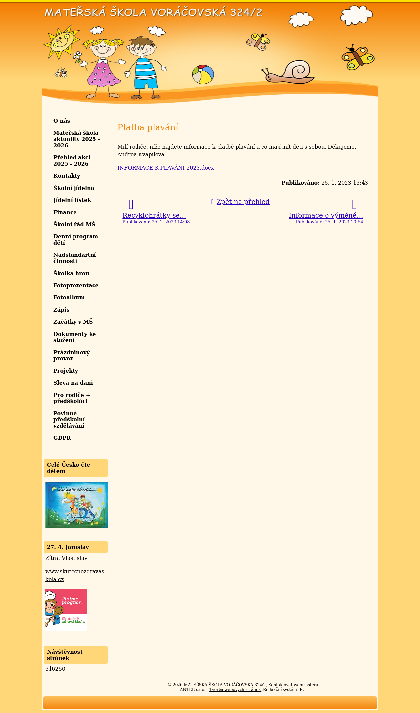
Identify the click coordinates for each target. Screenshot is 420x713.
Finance (65, 212)
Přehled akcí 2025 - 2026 (72, 160)
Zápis (61, 310)
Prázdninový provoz (71, 355)
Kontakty (66, 176)
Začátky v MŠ (73, 322)
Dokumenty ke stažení (74, 337)
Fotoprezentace (76, 285)
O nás (61, 121)
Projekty (65, 371)
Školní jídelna (73, 188)
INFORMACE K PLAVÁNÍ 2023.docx (165, 168)
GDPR (62, 438)
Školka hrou (71, 273)
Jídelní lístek (72, 200)
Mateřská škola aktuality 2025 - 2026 (76, 139)
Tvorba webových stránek (235, 689)
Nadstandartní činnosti (74, 258)
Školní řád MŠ (74, 224)
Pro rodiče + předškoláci (71, 398)
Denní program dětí (75, 240)
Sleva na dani (73, 383)
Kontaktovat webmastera (293, 685)
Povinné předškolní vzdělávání (69, 419)
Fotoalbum (69, 298)
